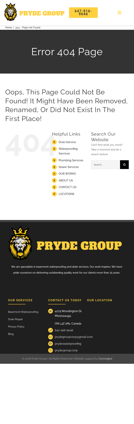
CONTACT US (67, 187)
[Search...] (105, 164)
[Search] (124, 164)
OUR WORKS (67, 173)
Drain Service (67, 142)
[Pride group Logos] (34, 3)
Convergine (105, 358)
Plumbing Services (71, 160)
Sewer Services (69, 167)
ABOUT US (66, 180)
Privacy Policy (16, 326)
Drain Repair (15, 319)
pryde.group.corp (66, 350)
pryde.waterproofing (68, 343)
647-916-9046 (64, 330)
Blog (11, 334)
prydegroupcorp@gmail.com (74, 337)
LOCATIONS (66, 194)
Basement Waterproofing (23, 311)
